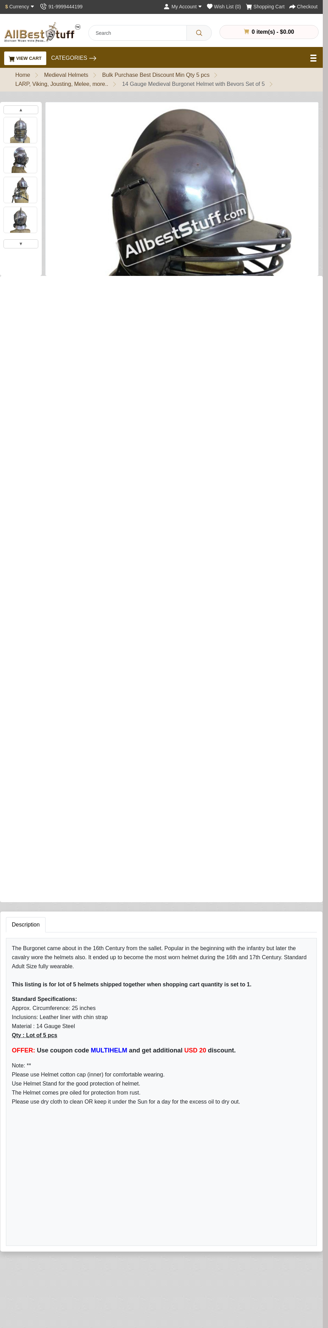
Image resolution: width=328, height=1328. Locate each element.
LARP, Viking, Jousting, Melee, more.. (61, 84)
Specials (210, 1291)
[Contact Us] (60, 6)
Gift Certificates (219, 1270)
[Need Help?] (194, 447)
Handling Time (29, 1259)
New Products (123, 1311)
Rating (213, 998)
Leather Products (127, 1280)
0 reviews (53, 287)
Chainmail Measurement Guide (50, 1280)
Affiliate (209, 1280)
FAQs (207, 1301)
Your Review (220, 926)
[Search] (199, 33)
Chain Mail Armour (129, 1259)
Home (22, 75)
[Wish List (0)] (224, 6)
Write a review (91, 287)
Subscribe (292, 1101)
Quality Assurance (34, 1249)
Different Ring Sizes (36, 1270)
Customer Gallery (33, 1301)
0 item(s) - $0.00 (269, 32)
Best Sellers (121, 1301)
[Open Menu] (314, 58)
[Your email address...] (218, 1101)
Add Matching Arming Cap (38, 409)
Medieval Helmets (66, 75)
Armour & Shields (128, 1249)
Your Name (218, 895)
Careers (22, 1311)
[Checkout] (303, 6)
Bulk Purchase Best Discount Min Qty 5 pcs (156, 75)
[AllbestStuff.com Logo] (42, 32)
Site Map (211, 1259)
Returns (210, 1249)
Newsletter (308, 1270)
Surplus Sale (122, 1291)
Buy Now (156, 448)
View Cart (25, 59)
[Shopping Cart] (265, 6)
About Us (23, 1238)
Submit (216, 1039)
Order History (311, 1249)
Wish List (306, 1259)
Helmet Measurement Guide (46, 1291)
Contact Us (214, 1238)
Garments (118, 1270)
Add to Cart (99, 448)
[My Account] (182, 6)
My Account (309, 1238)
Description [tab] (26, 510)
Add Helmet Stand (27, 380)
